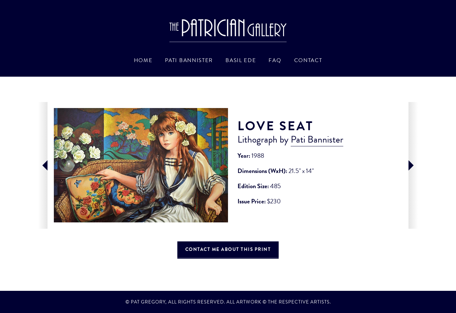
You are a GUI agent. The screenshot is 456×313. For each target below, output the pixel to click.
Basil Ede (240, 60)
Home (143, 60)
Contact (308, 60)
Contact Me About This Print (228, 249)
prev (43, 165)
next (413, 165)
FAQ (275, 60)
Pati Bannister (189, 60)
